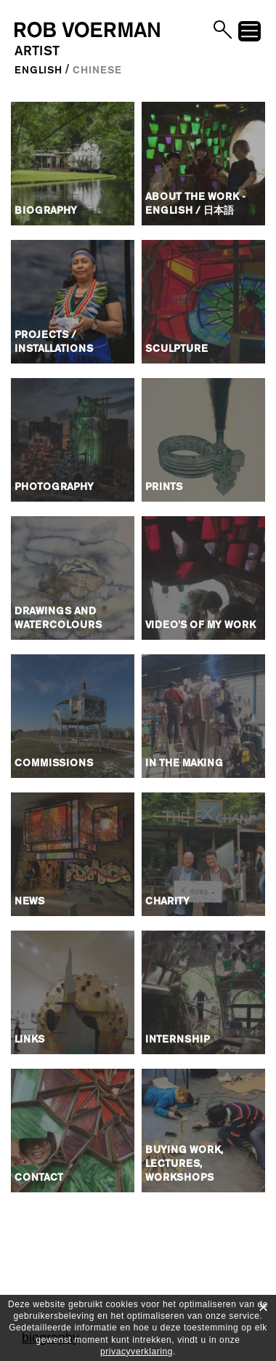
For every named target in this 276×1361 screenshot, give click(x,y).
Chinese (97, 70)
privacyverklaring (136, 1351)
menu (249, 33)
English (38, 70)
